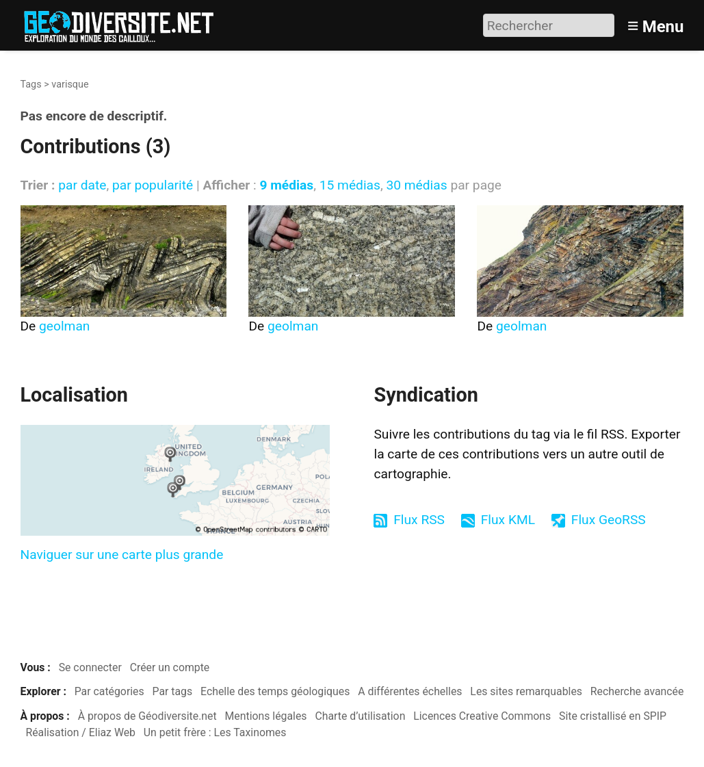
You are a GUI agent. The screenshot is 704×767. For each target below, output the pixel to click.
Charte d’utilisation (360, 716)
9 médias (286, 185)
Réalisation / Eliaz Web (80, 732)
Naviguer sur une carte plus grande (122, 554)
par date (82, 185)
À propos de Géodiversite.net (147, 716)
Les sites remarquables (526, 691)
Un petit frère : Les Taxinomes (215, 732)
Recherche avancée (637, 691)
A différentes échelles (410, 691)
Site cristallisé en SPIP (612, 716)
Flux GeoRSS (608, 520)
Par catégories (109, 691)
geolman (64, 326)
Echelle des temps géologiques (275, 691)
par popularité (152, 185)
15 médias (350, 185)
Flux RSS (419, 520)
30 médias (416, 185)
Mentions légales (266, 716)
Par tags (173, 691)
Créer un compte (170, 667)
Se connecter (90, 667)
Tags (31, 84)
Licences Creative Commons (482, 716)
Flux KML (508, 520)
